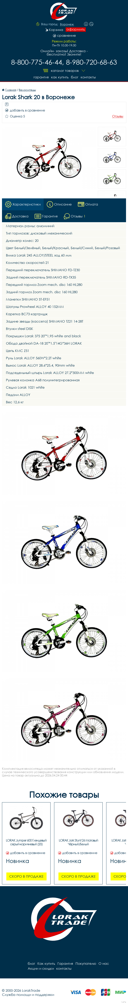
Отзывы (117, 116)
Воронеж (67, 24)
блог (74, 77)
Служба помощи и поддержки (28, 995)
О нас (103, 963)
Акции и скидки (41, 968)
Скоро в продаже (26, 876)
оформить (76, 29)
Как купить (60, 77)
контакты (88, 77)
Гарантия (41, 77)
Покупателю (85, 963)
